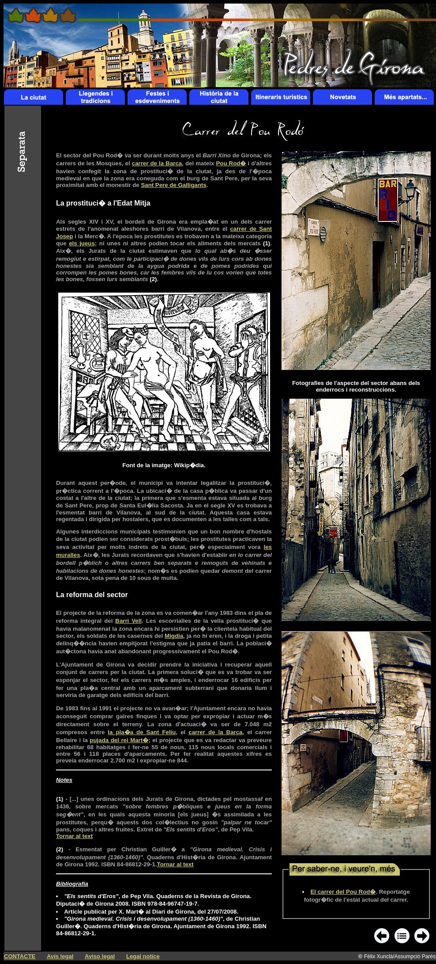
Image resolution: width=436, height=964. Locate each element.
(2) (153, 279)
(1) (266, 243)
